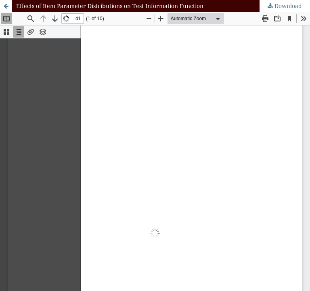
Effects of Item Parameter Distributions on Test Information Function (109, 6)
